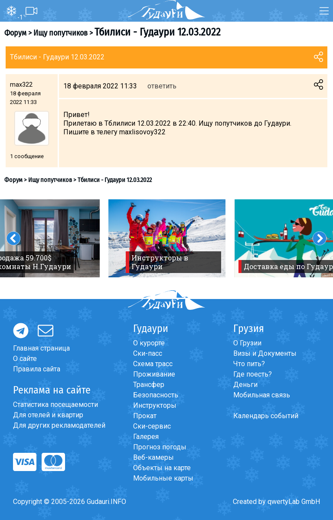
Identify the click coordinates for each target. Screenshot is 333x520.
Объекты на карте (162, 468)
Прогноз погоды (159, 447)
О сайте (25, 358)
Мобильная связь (261, 395)
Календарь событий (265, 416)
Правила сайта (36, 369)
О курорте (149, 343)
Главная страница (41, 348)
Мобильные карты (163, 478)
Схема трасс (153, 364)
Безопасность (155, 395)
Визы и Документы (265, 353)
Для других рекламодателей (59, 425)
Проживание (154, 374)
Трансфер (148, 384)
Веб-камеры (153, 457)
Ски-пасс (147, 353)
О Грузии (247, 343)
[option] (167, 238)
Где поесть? (252, 374)
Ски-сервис (152, 426)
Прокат (145, 416)
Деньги (245, 384)
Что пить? (249, 364)
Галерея (146, 436)
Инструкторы (154, 405)
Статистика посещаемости (55, 404)
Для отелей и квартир (48, 415)
